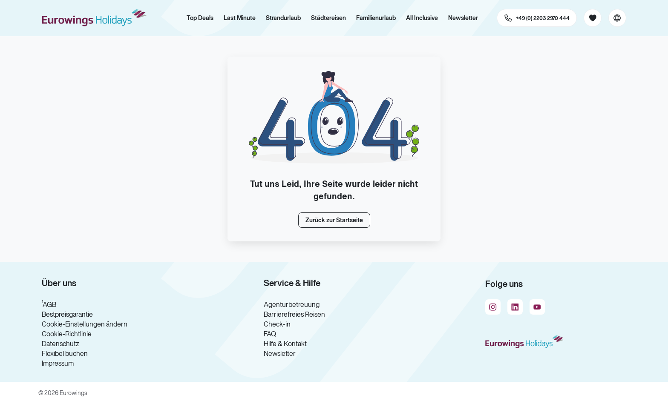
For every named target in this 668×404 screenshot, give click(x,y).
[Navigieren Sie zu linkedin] (515, 307)
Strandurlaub (283, 18)
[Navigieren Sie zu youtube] (537, 307)
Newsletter (463, 18)
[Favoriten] (593, 18)
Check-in (277, 324)
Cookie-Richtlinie (67, 333)
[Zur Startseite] (98, 17)
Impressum (58, 363)
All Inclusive (422, 18)
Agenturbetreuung (292, 304)
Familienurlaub (376, 18)
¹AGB (49, 304)
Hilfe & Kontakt (285, 343)
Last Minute (240, 18)
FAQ (270, 333)
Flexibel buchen (65, 353)
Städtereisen (328, 18)
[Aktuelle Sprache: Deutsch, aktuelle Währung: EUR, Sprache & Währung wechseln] (617, 18)
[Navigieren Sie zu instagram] (493, 307)
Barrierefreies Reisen (294, 314)
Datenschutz (60, 343)
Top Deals (200, 18)
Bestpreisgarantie (67, 314)
